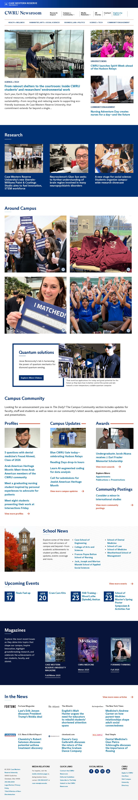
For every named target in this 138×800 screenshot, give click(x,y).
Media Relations (85, 14)
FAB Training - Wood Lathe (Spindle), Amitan (91, 596)
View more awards (108, 467)
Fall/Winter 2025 (52, 675)
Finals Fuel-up (23, 592)
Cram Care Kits (57, 592)
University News (98, 61)
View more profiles (17, 513)
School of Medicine (117, 549)
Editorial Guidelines (67, 777)
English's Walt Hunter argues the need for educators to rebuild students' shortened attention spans (74, 718)
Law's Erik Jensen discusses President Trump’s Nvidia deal (30, 713)
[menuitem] (16, 22)
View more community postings (115, 506)
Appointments (103, 476)
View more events (121, 584)
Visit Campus (126, 779)
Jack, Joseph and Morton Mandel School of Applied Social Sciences (87, 564)
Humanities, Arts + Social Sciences (44, 22)
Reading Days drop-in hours (67, 462)
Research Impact (54, 14)
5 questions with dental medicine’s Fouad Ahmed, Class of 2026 (20, 456)
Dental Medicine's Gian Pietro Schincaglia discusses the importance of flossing (118, 745)
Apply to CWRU (127, 773)
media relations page (39, 774)
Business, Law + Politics (74, 22)
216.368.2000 (10, 782)
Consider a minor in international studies (108, 497)
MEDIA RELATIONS (41, 767)
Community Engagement (118, 22)
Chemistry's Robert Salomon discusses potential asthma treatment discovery (30, 743)
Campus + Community (68, 14)
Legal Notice (9, 785)
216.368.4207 (43, 780)
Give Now (125, 776)
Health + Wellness (16, 22)
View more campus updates (67, 491)
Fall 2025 (115, 670)
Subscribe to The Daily (68, 780)
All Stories (98, 14)
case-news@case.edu (39, 783)
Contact (107, 13)
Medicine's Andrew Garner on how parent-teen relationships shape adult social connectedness (117, 718)
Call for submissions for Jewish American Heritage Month (66, 481)
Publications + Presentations (110, 479)
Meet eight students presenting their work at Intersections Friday (19, 504)
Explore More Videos (31, 377)
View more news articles (115, 697)
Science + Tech (96, 22)
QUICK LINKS (66, 767)
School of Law (114, 546)
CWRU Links (125, 768)
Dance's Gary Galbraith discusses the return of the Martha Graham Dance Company (73, 745)
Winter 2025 (83, 670)
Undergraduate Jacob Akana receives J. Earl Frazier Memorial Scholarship (113, 457)
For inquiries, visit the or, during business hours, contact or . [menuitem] (41, 777)
